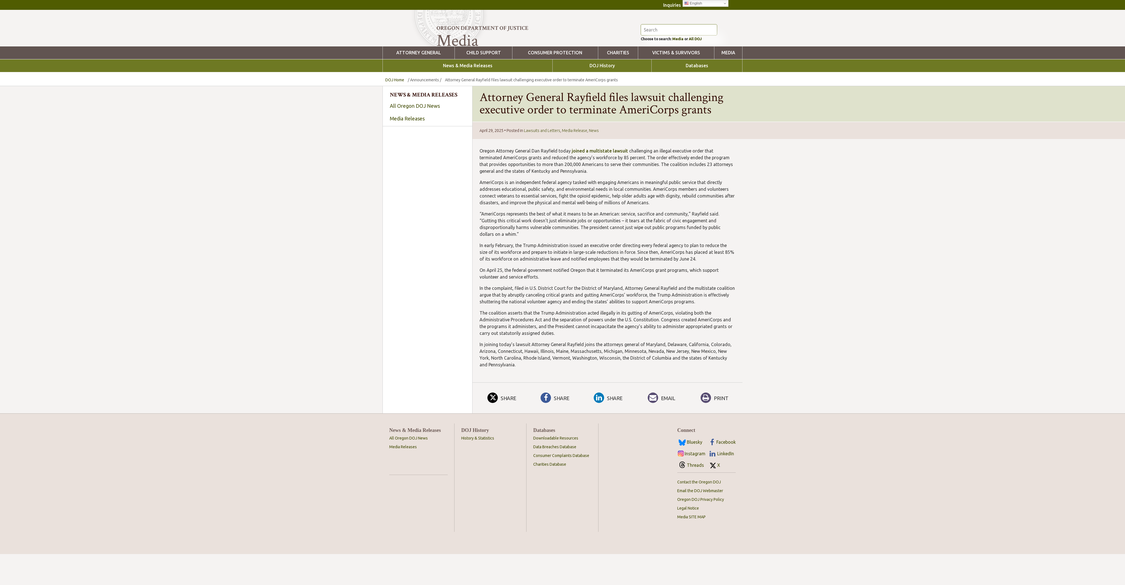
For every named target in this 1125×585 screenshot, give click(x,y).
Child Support (483, 83)
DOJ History (602, 96)
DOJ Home (394, 111)
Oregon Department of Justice (482, 28)
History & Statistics (477, 469)
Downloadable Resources (555, 469)
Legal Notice (688, 539)
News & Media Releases (467, 96)
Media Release (574, 161)
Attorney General (418, 83)
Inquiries (672, 5)
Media (686, 69)
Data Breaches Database (554, 478)
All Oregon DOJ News (415, 137)
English (693, 3)
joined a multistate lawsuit (600, 181)
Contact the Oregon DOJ (699, 513)
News (594, 161)
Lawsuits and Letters (542, 161)
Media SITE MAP (691, 548)
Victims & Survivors (676, 83)
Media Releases (407, 149)
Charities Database (549, 495)
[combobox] (427, 199)
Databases (697, 96)
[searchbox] (427, 199)
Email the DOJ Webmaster (700, 521)
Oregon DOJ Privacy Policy (700, 530)
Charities (618, 83)
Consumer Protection (555, 83)
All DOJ (707, 69)
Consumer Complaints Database (561, 486)
